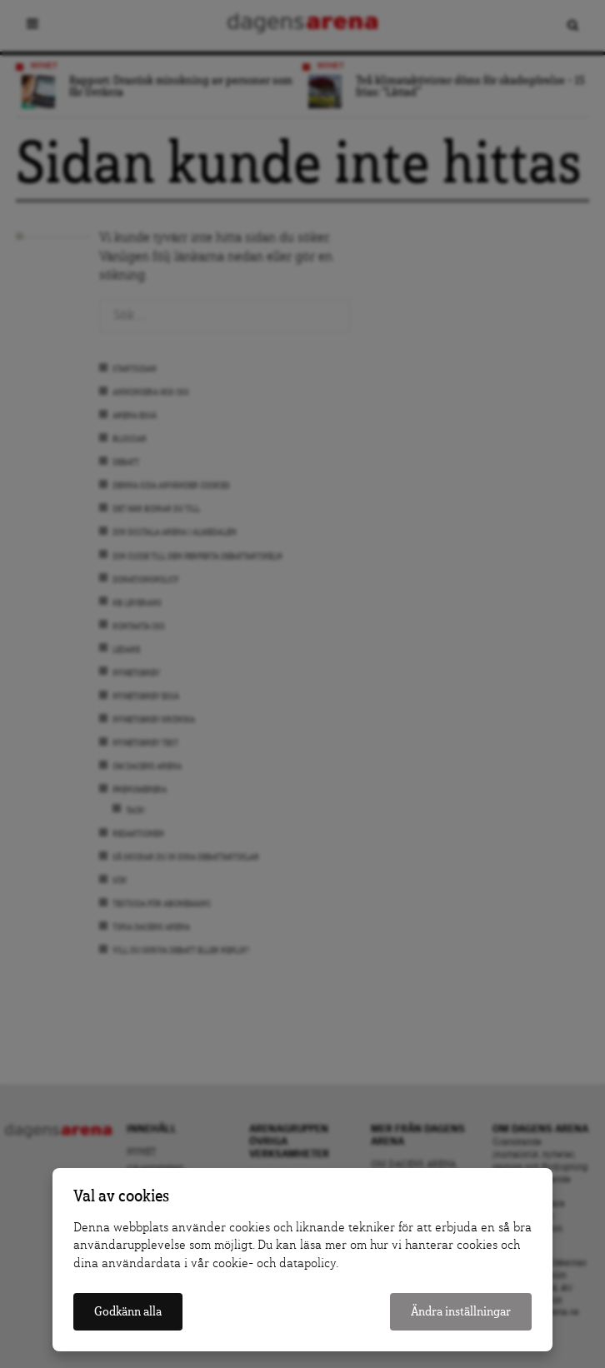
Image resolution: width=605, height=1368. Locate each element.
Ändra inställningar (461, 1312)
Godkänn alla (128, 1312)
